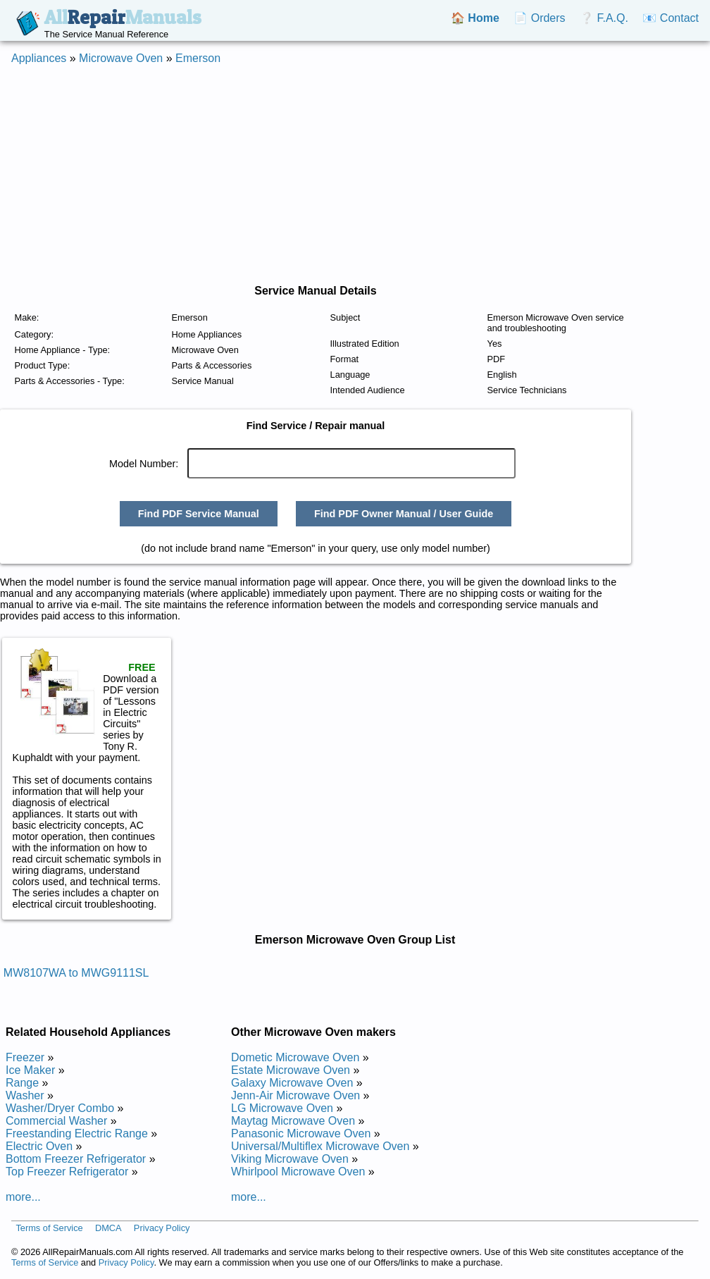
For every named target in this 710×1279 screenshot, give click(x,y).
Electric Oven (39, 1146)
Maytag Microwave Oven (293, 1121)
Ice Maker (30, 1070)
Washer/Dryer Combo (60, 1108)
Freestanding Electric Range (77, 1133)
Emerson (197, 58)
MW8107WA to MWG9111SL (76, 973)
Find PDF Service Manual (198, 513)
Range (22, 1083)
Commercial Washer (56, 1121)
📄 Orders (539, 18)
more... (23, 1197)
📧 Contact (670, 18)
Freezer (25, 1057)
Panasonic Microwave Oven (300, 1133)
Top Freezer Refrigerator (67, 1172)
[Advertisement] (355, 174)
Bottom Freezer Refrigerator (76, 1159)
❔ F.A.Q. (604, 18)
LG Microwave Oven (282, 1108)
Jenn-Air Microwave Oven (295, 1095)
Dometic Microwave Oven (295, 1057)
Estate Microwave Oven (290, 1070)
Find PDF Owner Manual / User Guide (403, 513)
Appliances (38, 58)
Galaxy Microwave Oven (292, 1083)
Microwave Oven (121, 58)
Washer (25, 1095)
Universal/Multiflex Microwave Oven (320, 1146)
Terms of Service (48, 1228)
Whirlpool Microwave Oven (298, 1172)
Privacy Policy (162, 1228)
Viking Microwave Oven (290, 1159)
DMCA (108, 1228)
